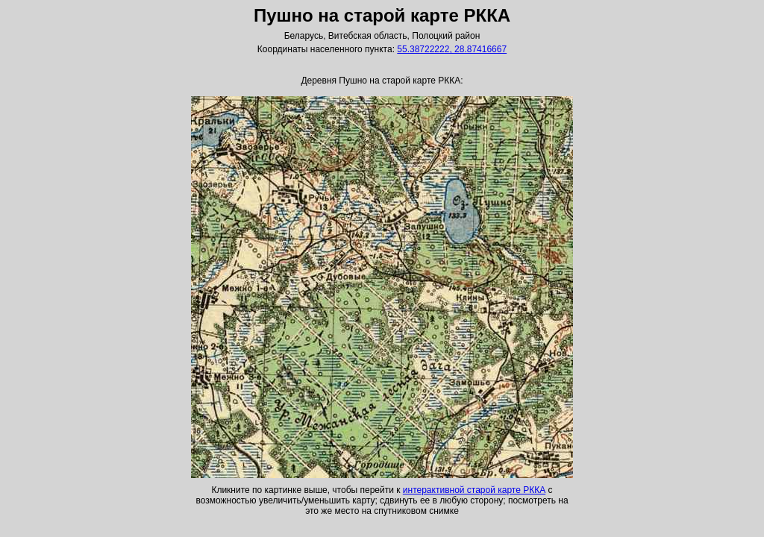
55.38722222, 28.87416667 (452, 49)
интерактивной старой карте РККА (474, 490)
